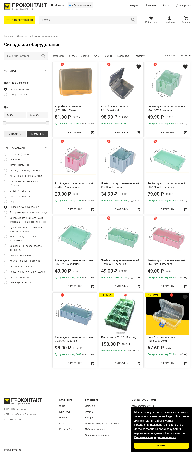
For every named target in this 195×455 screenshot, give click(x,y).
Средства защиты (20, 196)
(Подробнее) (88, 123)
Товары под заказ (20, 94)
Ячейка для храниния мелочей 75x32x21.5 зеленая (120, 262)
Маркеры (15, 201)
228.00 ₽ (126, 344)
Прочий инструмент (21, 277)
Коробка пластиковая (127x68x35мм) (161, 339)
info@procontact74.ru (81, 5)
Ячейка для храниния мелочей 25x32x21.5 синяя (120, 185)
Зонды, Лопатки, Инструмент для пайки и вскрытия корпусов (28, 219)
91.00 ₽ (169, 194)
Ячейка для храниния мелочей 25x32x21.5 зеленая (167, 108)
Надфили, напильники (22, 266)
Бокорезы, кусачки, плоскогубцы (28, 212)
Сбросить (15, 133)
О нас (62, 406)
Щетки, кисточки (19, 165)
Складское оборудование (45, 36)
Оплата (89, 411)
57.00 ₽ (76, 271)
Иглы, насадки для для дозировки (23, 238)
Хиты (166, 5)
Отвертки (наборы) (20, 154)
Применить (37, 133)
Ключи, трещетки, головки (25, 170)
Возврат (89, 417)
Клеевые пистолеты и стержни (27, 271)
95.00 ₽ (76, 117)
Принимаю (161, 446)
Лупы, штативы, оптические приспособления (26, 229)
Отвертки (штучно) (20, 190)
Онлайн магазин (19, 89)
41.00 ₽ (123, 194)
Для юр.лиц (183, 5)
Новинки (150, 5)
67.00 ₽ (169, 348)
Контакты (64, 411)
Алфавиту (140, 56)
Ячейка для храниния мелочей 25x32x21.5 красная (74, 185)
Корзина (186, 22)
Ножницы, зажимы (20, 282)
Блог (61, 423)
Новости (63, 417)
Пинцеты (15, 159)
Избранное (151, 22)
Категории (9, 36)
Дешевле (72, 56)
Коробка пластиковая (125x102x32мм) (68, 108)
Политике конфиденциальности (155, 437)
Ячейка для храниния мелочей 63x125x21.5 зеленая (167, 185)
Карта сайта (65, 429)
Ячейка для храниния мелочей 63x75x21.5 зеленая (74, 262)
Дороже (85, 56)
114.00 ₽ (123, 117)
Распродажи (123, 56)
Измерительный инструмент (26, 260)
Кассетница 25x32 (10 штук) (118, 337)
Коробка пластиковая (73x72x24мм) (114, 108)
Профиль (169, 22)
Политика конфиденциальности (102, 423)
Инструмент (23, 36)
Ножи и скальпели (20, 255)
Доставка (90, 406)
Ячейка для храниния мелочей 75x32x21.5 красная (167, 262)
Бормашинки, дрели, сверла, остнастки (26, 247)
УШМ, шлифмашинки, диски (26, 175)
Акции (134, 5)
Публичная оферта (95, 429)
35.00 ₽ (76, 194)
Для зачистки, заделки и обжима (24, 183)
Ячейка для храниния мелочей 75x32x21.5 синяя (74, 339)
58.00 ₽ (169, 117)
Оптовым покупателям (97, 435)
